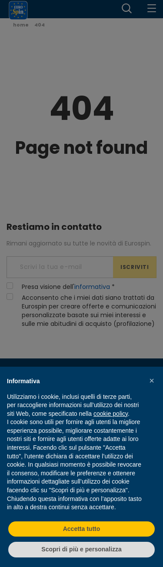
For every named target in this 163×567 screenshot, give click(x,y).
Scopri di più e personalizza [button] (81, 549)
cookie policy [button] (110, 413)
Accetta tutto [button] (81, 528)
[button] (152, 381)
